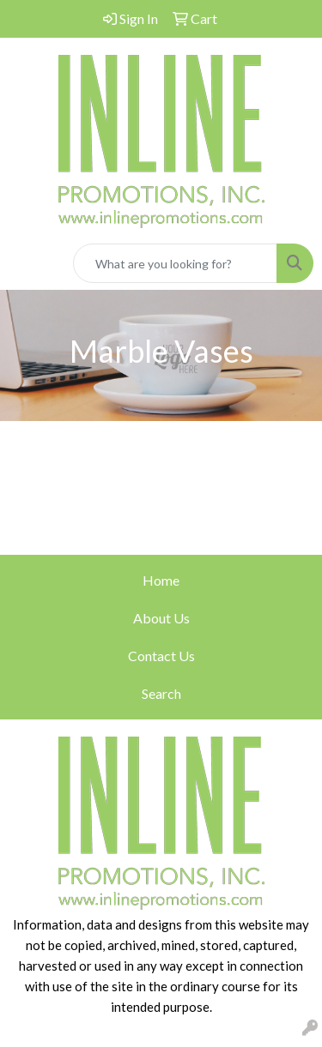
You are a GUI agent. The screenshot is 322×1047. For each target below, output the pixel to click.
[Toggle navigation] (27, 263)
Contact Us (161, 655)
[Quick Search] (175, 263)
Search (161, 693)
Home (161, 580)
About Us (161, 618)
